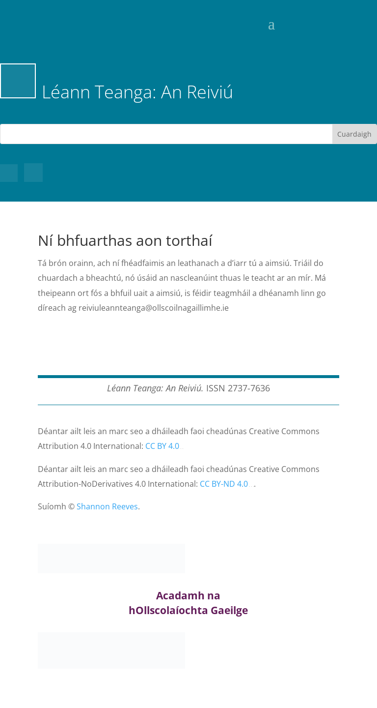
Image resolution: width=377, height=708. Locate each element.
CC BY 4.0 (162, 446)
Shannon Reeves (107, 506)
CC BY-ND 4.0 (224, 483)
